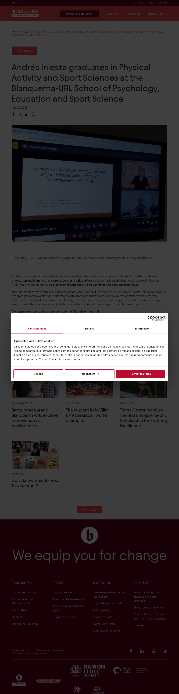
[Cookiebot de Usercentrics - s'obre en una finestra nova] (150, 318)
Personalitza (89, 373)
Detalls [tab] (89, 328)
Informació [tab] (142, 328)
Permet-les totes (140, 373)
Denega (38, 373)
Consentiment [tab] (37, 328)
